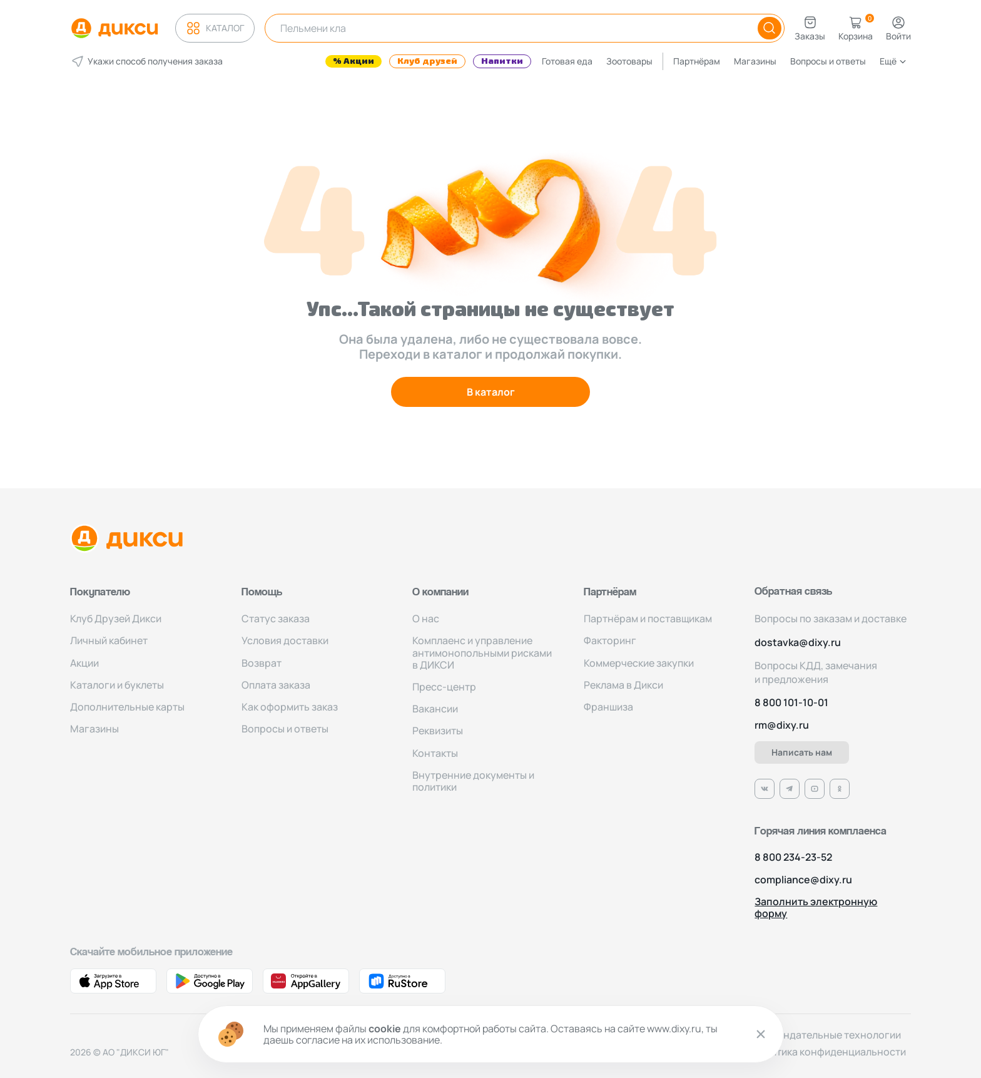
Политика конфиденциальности (829, 1052)
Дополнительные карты (127, 707)
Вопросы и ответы (828, 61)
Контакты (435, 753)
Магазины (755, 61)
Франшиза (608, 707)
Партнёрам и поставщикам (648, 618)
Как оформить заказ (289, 707)
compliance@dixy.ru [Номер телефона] (803, 880)
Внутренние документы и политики (473, 781)
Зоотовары (629, 61)
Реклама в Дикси (623, 685)
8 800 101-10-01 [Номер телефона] (791, 703)
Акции (84, 663)
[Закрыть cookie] (760, 1034)
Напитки (502, 61)
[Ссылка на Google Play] (209, 980)
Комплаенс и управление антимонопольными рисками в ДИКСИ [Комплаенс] (482, 652)
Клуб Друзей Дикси (115, 618)
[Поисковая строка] (506, 28)
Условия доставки (284, 640)
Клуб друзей (427, 61)
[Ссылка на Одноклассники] (840, 789)
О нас (425, 618)
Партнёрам (696, 61)
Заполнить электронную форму (816, 908)
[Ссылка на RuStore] (402, 980)
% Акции (353, 61)
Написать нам (801, 752)
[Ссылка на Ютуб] (815, 789)
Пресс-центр (444, 687)
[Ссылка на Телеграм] (790, 789)
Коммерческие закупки (639, 663)
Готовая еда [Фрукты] (567, 61)
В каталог (491, 392)
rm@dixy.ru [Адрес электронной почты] (782, 725)
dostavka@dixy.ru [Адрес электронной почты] (798, 643)
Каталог (215, 28)
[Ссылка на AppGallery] (306, 980)
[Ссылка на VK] (765, 789)
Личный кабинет (109, 640)
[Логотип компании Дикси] (114, 28)
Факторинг (610, 640)
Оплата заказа (275, 685)
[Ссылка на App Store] (113, 980)
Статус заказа (275, 618)
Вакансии (435, 709)
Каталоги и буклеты (117, 685)
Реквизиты (437, 730)
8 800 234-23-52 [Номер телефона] (793, 857)
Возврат (261, 663)
